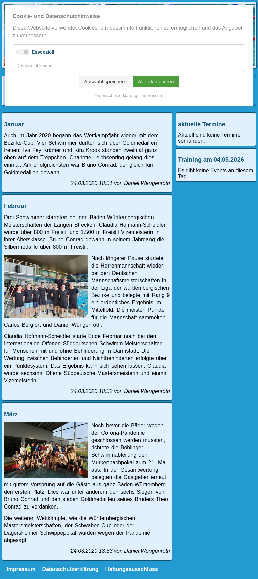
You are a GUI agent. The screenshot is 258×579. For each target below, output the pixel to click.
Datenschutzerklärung (70, 569)
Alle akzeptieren (156, 81)
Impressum (21, 569)
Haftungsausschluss (131, 569)
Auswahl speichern (105, 81)
